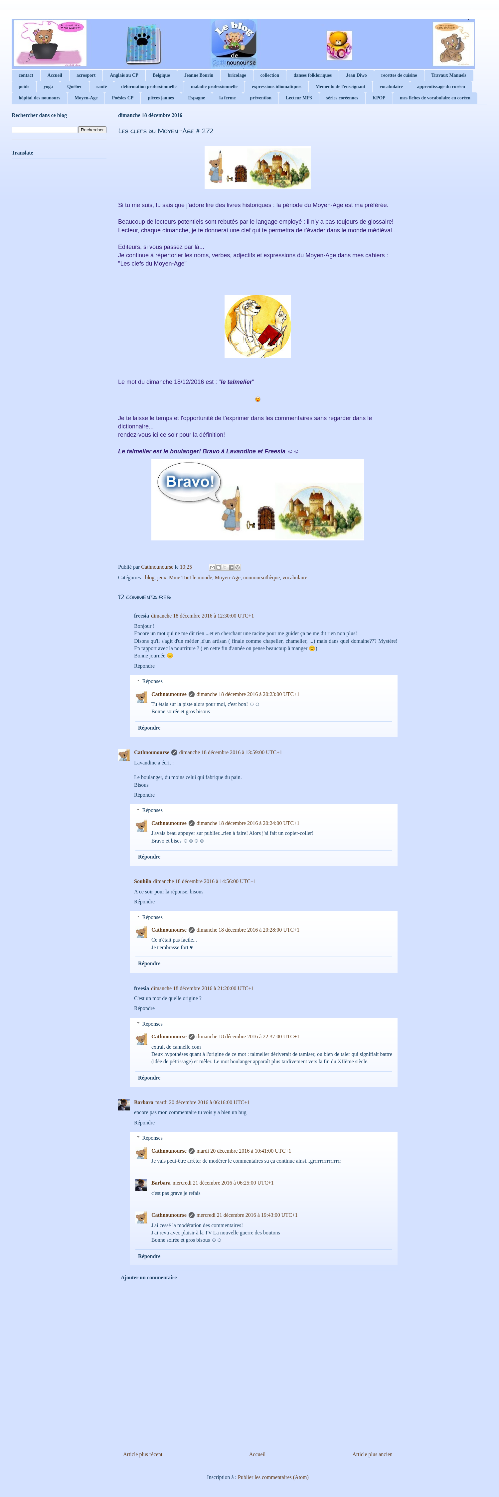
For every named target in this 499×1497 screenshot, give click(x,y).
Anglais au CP (124, 75)
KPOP (379, 97)
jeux (161, 577)
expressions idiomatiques (276, 86)
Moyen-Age (86, 97)
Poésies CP (122, 97)
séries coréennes (342, 97)
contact (26, 75)
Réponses (152, 681)
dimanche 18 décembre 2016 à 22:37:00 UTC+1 (248, 1036)
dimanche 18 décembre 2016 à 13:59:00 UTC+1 (230, 752)
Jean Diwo (356, 75)
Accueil (55, 75)
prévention (261, 97)
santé (101, 86)
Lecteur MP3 (299, 97)
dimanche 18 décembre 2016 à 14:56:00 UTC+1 (204, 881)
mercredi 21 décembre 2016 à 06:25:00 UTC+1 (223, 1183)
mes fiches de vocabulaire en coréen (435, 97)
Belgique (161, 75)
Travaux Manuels (448, 75)
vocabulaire (391, 86)
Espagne (196, 97)
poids (24, 86)
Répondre (144, 666)
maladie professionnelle (214, 86)
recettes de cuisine (399, 75)
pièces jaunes (161, 97)
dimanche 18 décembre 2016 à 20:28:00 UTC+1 (248, 930)
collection (269, 75)
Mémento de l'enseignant (340, 86)
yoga (48, 86)
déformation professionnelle (149, 86)
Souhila (142, 881)
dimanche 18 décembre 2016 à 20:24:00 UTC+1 (248, 823)
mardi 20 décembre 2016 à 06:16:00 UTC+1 (202, 1102)
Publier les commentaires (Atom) (273, 1477)
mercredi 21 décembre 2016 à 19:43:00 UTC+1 (247, 1215)
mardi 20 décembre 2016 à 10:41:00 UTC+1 (244, 1151)
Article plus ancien (372, 1454)
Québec (74, 86)
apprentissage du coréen (441, 86)
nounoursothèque (261, 577)
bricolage (237, 75)
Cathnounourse (169, 694)
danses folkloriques (312, 75)
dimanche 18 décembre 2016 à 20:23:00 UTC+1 (248, 694)
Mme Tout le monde (190, 577)
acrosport (86, 75)
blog (149, 577)
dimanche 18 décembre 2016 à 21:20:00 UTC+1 (202, 988)
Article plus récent (142, 1454)
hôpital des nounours (39, 97)
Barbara (143, 1102)
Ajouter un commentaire (149, 1277)
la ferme (227, 97)
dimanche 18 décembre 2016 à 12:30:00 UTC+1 (202, 616)
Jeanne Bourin (199, 75)
